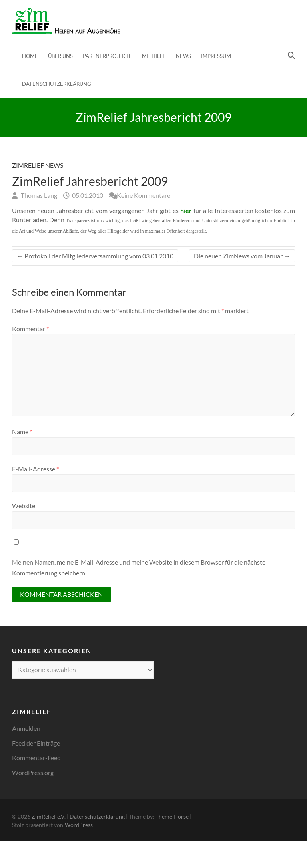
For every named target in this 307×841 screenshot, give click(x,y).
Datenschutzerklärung (56, 84)
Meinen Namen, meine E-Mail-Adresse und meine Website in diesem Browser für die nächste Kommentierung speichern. (138, 567)
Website (23, 505)
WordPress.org (33, 772)
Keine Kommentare (143, 195)
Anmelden (26, 728)
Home (30, 56)
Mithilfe (154, 56)
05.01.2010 (87, 195)
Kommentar (30, 328)
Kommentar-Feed (36, 757)
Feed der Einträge (36, 743)
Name (22, 431)
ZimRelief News (37, 165)
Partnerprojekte (107, 56)
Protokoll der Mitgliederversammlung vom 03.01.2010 (95, 256)
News (183, 56)
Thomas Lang (38, 195)
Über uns (60, 56)
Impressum (216, 56)
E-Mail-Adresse (35, 469)
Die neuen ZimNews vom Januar (242, 256)
